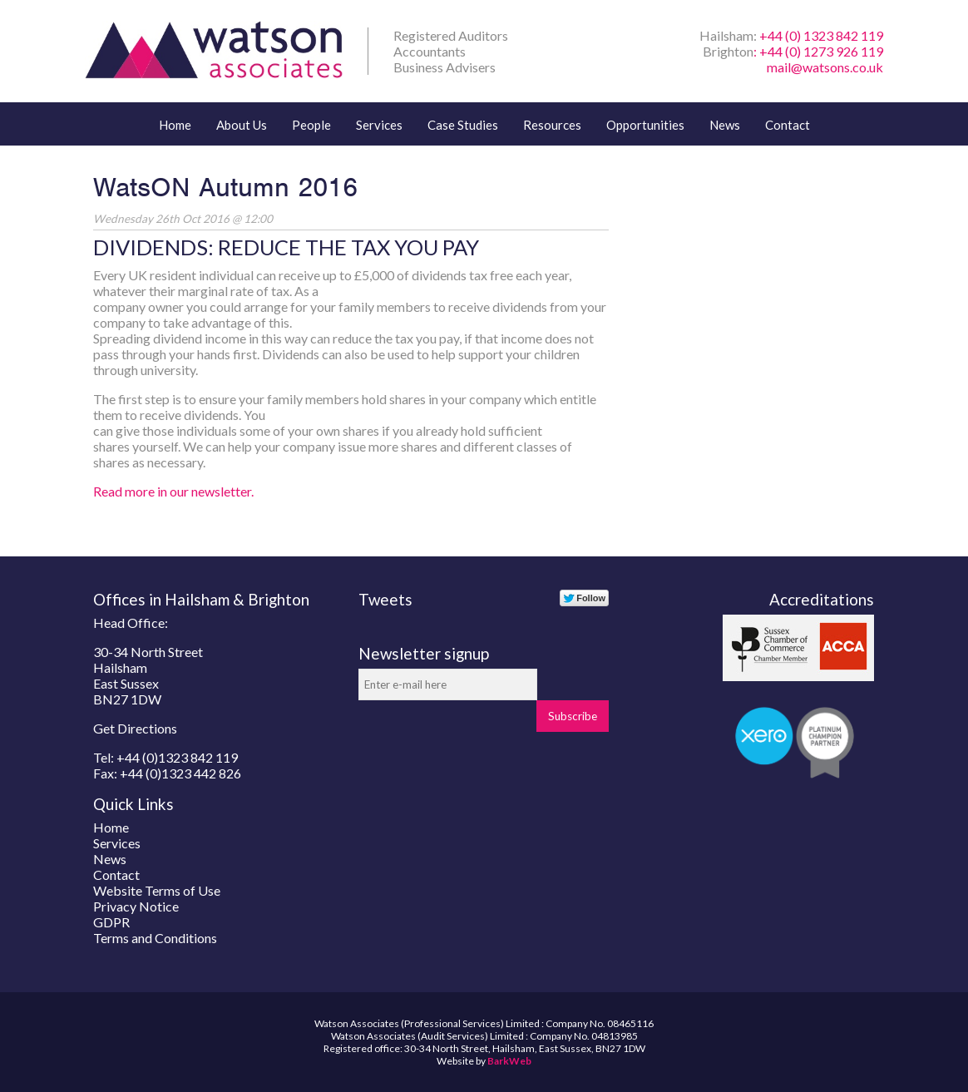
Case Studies (462, 124)
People (311, 124)
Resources (552, 124)
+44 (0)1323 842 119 (177, 757)
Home (175, 124)
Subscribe (572, 716)
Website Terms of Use (156, 890)
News (724, 124)
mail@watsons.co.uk (825, 67)
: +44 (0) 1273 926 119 (818, 51)
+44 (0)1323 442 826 (180, 773)
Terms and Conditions (155, 938)
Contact (787, 124)
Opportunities (645, 124)
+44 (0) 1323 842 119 (821, 35)
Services (379, 124)
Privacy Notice (136, 906)
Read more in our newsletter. (173, 491)
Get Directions (135, 728)
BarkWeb (509, 1061)
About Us (241, 124)
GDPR (111, 922)
